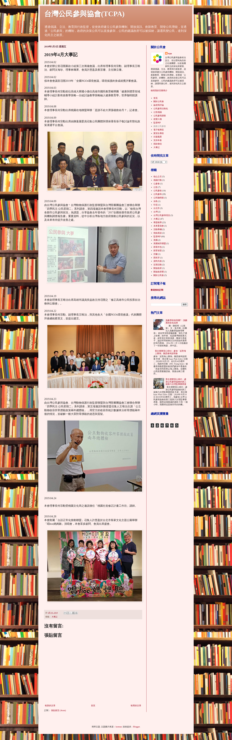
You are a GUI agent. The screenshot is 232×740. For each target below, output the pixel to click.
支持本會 (157, 140)
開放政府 (157, 268)
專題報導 (157, 222)
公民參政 (157, 191)
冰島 (155, 201)
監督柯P (157, 123)
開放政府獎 (158, 272)
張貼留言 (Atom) (58, 710)
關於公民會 (158, 101)
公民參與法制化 (160, 108)
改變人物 (157, 119)
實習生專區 (158, 133)
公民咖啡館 (158, 198)
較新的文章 (50, 705)
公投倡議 (157, 112)
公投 (155, 187)
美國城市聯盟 (159, 243)
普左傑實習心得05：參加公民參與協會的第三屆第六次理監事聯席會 (176, 381)
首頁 (93, 705)
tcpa (170, 53)
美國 (155, 240)
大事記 (54, 617)
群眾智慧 (157, 250)
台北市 (156, 208)
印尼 (155, 205)
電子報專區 (158, 130)
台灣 (155, 212)
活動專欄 (157, 229)
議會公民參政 (159, 126)
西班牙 (156, 258)
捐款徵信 (157, 144)
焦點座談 (157, 233)
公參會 (156, 184)
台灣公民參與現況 (161, 215)
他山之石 (157, 176)
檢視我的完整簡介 (159, 90)
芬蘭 (155, 254)
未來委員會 (158, 226)
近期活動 (157, 265)
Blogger (136, 727)
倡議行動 (157, 180)
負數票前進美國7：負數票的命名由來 (176, 321)
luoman (119, 727)
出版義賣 (157, 137)
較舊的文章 (136, 705)
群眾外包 (157, 247)
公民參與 (157, 194)
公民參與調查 (159, 116)
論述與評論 (158, 105)
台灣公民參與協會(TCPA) (84, 14)
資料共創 (157, 261)
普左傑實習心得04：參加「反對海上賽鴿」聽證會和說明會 (170, 352)
